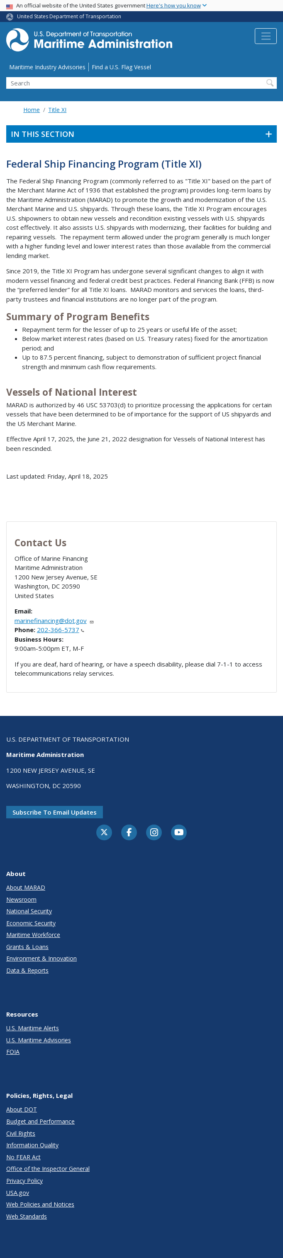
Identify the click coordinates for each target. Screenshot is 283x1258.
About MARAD (25, 887)
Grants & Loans (27, 947)
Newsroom (21, 899)
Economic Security (31, 923)
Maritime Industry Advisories (47, 67)
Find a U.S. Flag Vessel (121, 67)
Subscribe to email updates (54, 812)
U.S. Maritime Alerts (32, 1028)
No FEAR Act (23, 1157)
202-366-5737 (60, 629)
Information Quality (32, 1145)
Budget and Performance (40, 1121)
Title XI (57, 110)
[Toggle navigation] (266, 36)
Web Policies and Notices (40, 1204)
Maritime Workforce (33, 935)
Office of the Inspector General (48, 1169)
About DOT (21, 1109)
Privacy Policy (24, 1181)
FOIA (13, 1052)
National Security (29, 911)
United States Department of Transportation (69, 16)
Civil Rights (20, 1133)
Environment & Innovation (41, 958)
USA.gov (17, 1193)
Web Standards (26, 1216)
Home (31, 110)
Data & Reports (27, 970)
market (38, 255)
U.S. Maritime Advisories (38, 1040)
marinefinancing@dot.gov (54, 620)
